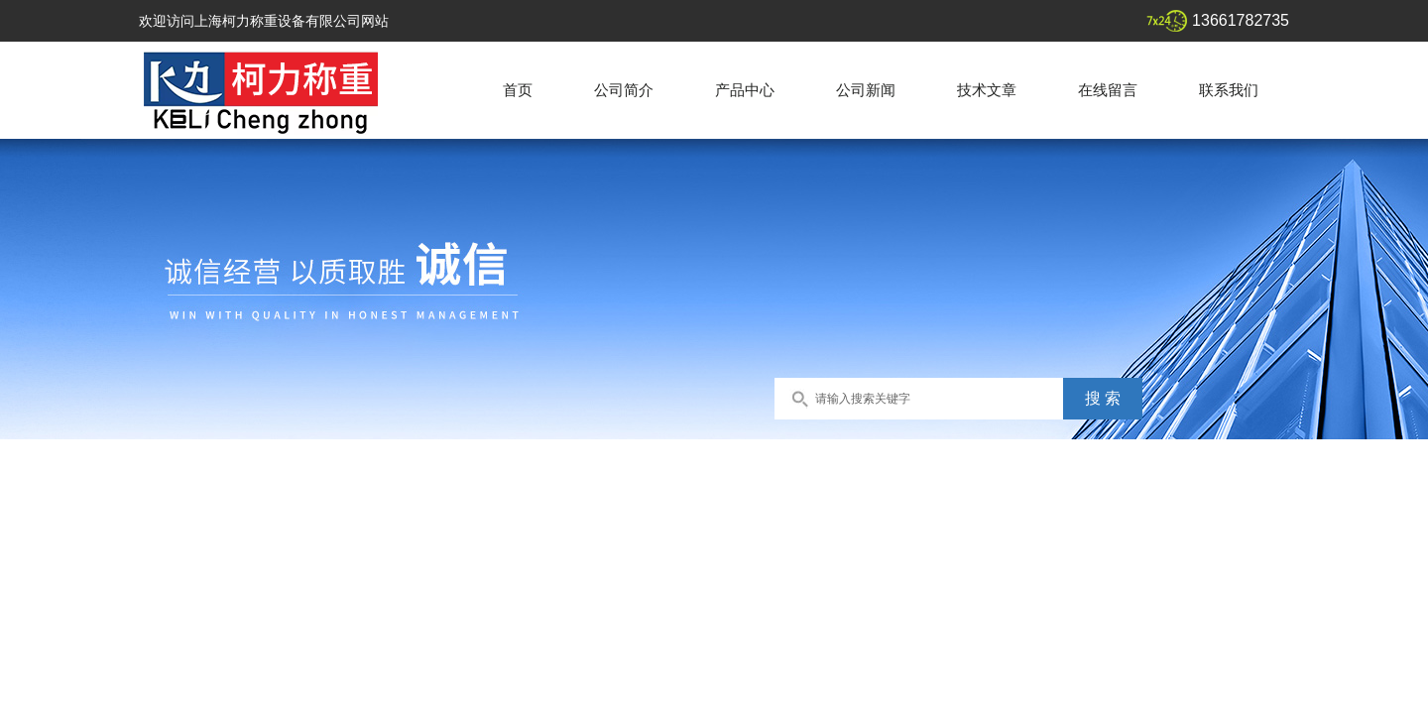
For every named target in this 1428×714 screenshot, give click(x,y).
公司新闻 (865, 89)
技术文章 (986, 89)
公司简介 (624, 89)
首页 (518, 89)
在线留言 (1107, 89)
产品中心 (744, 89)
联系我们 (1228, 89)
